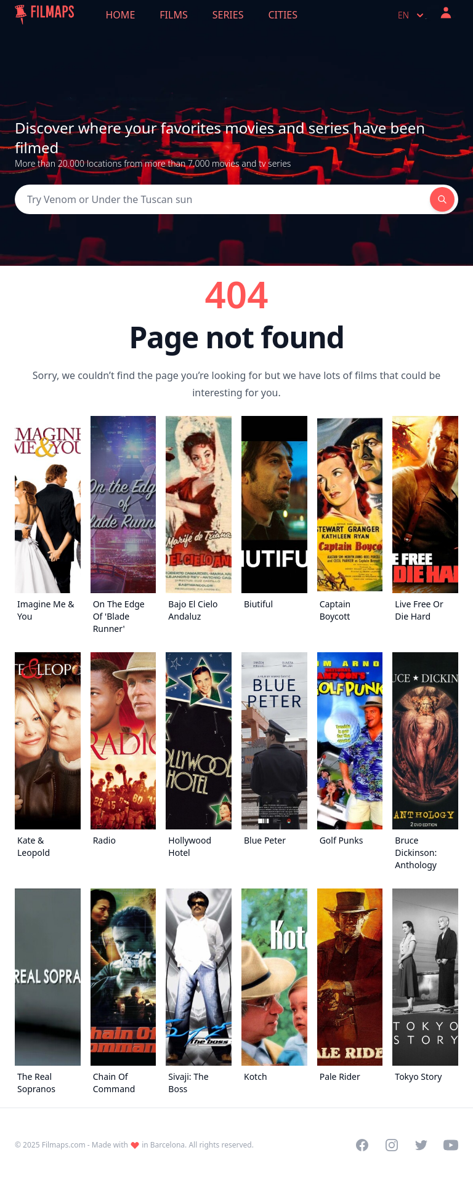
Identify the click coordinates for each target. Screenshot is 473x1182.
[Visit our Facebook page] (362, 1145)
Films (173, 15)
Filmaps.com (64, 1145)
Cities (282, 15)
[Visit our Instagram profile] (391, 1145)
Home (120, 15)
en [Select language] (412, 15)
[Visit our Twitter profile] (421, 1145)
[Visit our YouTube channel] (450, 1145)
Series (228, 15)
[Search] (222, 199)
